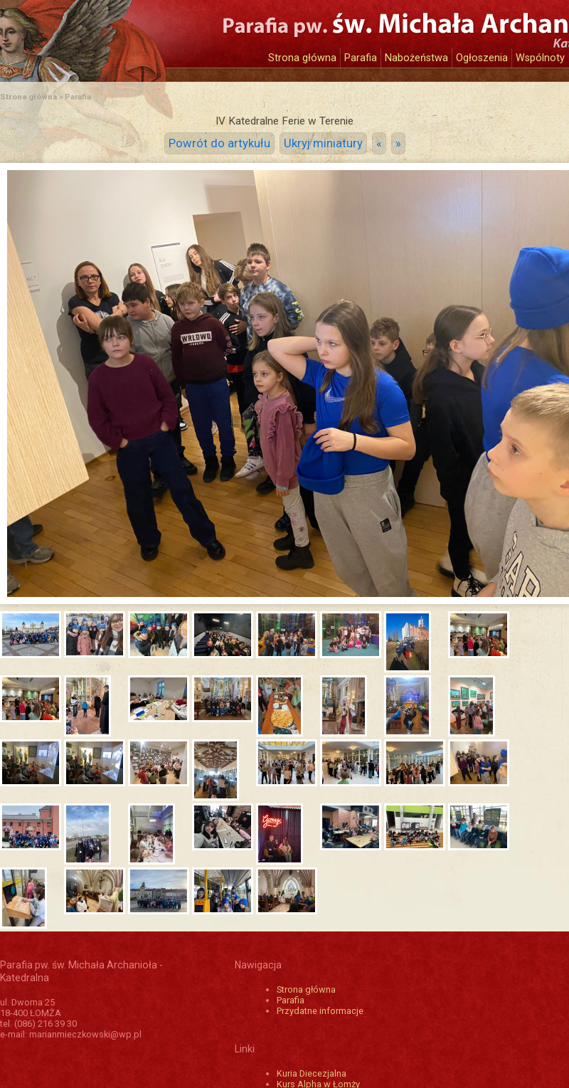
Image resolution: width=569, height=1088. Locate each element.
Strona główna (302, 58)
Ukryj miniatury (323, 143)
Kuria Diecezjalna (311, 1073)
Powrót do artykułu (219, 143)
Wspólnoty (540, 58)
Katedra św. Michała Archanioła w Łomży (131, 34)
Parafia (360, 58)
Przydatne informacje (320, 1010)
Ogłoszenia (482, 58)
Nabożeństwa (416, 58)
